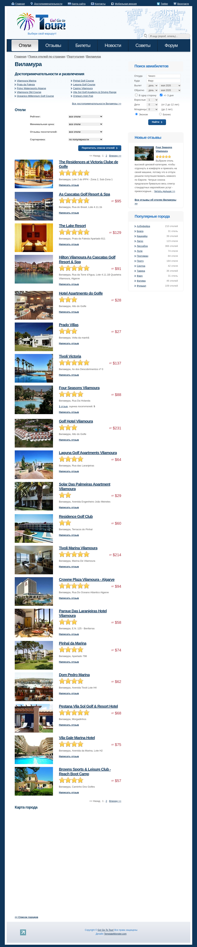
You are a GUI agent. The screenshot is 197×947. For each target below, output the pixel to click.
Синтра (141, 265)
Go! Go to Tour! (43, 22)
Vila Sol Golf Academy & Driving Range (94, 92)
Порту (140, 260)
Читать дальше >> (164, 191)
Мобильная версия (126, 3)
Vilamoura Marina (26, 80)
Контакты (100, 3)
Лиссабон (142, 246)
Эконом (141, 114)
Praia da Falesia (26, 84)
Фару (140, 275)
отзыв (63, 406)
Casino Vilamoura (83, 88)
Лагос (140, 241)
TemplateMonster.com (115, 933)
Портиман (142, 256)
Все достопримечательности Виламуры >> (96, 103)
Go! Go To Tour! (106, 930)
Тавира (141, 270)
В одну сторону (145, 95)
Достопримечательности (48, 3)
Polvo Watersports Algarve (31, 88)
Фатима (141, 280)
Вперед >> (115, 155)
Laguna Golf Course (84, 84)
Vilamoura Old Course (29, 92)
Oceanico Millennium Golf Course (35, 96)
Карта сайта (78, 3)
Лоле (139, 251)
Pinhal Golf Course (83, 80)
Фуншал (141, 285)
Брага (140, 231)
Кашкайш (142, 236)
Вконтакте (183, 3)
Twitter (164, 3)
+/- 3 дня (166, 95)
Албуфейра (143, 226)
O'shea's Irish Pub (83, 96)
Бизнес (165, 114)
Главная (20, 3)
